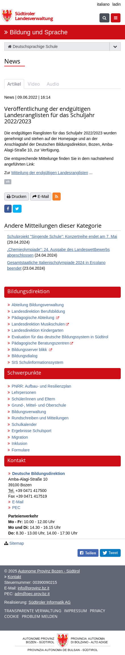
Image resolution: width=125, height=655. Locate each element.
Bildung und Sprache (38, 32)
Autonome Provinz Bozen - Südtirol (49, 571)
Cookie (11, 616)
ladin (116, 4)
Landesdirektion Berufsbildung (38, 311)
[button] (56, 196)
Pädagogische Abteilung (33, 317)
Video (34, 84)
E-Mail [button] (41, 196)
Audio (53, 84)
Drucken (16, 196)
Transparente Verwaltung (32, 610)
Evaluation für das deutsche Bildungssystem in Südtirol (60, 337)
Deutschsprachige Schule (33, 46)
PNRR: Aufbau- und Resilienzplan (41, 386)
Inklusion (19, 443)
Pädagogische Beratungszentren (40, 343)
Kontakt (14, 576)
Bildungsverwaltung (29, 411)
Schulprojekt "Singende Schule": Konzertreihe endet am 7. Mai (62, 236)
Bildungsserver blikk (30, 349)
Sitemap (16, 543)
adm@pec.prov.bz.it (32, 593)
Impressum (75, 610)
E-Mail (18, 502)
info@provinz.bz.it (33, 588)
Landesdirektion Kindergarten (37, 330)
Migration (20, 437)
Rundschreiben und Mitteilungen (40, 418)
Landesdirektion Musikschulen (38, 324)
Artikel (14, 84)
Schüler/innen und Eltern (33, 399)
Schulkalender (24, 424)
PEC (16, 507)
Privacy (97, 610)
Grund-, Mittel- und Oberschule (39, 405)
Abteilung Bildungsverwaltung (38, 305)
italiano (103, 4)
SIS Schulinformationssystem (37, 362)
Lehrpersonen (24, 392)
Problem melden (40, 616)
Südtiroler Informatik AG (50, 602)
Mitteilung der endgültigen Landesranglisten (49, 172)
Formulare (21, 450)
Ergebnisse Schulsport (31, 430)
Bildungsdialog (24, 356)
